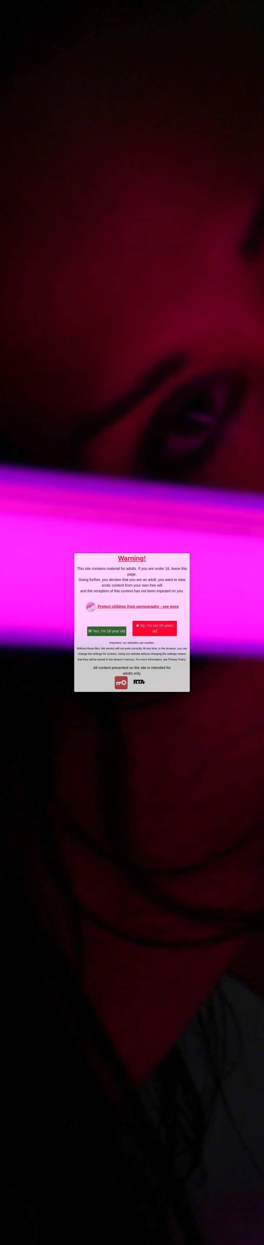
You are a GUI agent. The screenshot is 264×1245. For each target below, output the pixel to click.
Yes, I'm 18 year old (106, 631)
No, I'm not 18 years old (154, 628)
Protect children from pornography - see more (132, 607)
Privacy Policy (177, 659)
